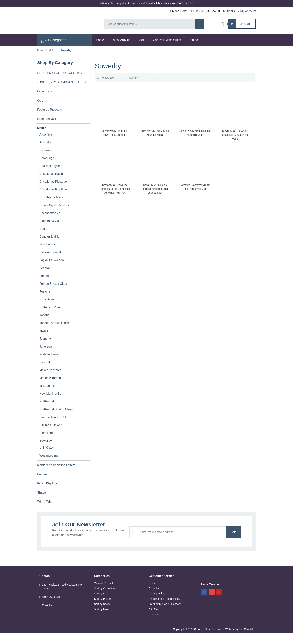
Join (233, 532)
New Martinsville (50, 393)
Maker (52, 50)
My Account (247, 11)
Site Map (154, 609)
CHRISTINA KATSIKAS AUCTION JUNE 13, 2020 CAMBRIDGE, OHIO (61, 78)
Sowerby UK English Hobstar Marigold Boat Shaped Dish (155, 188)
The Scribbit (246, 629)
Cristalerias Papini (51, 173)
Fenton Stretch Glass (53, 283)
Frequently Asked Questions (165, 604)
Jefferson (45, 346)
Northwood (46, 401)
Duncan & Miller (50, 236)
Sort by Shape (102, 604)
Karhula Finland (49, 354)
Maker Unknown (50, 370)
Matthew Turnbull (50, 378)
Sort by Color (102, 593)
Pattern (42, 474)
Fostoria (44, 291)
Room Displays (47, 483)
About (142, 40)
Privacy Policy (157, 593)
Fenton (44, 275)
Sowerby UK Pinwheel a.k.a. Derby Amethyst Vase (235, 134)
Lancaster (46, 362)
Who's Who (44, 501)
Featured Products (49, 109)
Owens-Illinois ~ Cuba (54, 417)
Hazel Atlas (46, 299)
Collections (44, 91)
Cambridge (46, 158)
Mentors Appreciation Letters (56, 465)
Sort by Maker (102, 609)
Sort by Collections (105, 588)
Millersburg (46, 385)
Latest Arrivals (120, 40)
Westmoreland (49, 455)
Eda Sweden (47, 244)
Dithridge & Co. (49, 220)
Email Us (47, 605)
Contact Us (155, 614)
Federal (44, 268)
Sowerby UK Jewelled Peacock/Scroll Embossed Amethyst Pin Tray (115, 188)
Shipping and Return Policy (164, 598)
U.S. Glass (46, 447)
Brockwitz (45, 150)
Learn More (184, 3)
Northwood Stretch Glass (56, 409)
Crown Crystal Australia (54, 205)
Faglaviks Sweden (51, 260)
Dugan (43, 228)
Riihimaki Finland (50, 425)
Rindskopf (46, 432)
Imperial (44, 315)
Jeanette (45, 338)
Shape (41, 492)
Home (100, 40)
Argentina (45, 134)
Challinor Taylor (49, 166)
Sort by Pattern (103, 598)
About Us (154, 588)
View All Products (104, 583)
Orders (229, 11)
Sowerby (45, 440)
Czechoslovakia (49, 213)
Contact (193, 40)
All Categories (53, 40)
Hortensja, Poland (51, 307)
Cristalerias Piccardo (53, 181)
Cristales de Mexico (52, 197)
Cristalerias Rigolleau (53, 189)
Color (40, 100)
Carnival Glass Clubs (167, 40)
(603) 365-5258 (51, 596)
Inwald (43, 330)
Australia (45, 142)
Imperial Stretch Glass (54, 323)
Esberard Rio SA (50, 252)
